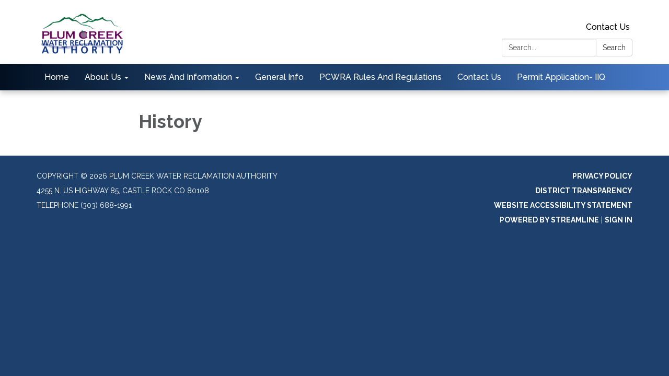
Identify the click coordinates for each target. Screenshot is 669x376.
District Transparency (583, 190)
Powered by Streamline (549, 220)
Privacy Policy (602, 176)
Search (614, 47)
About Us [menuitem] (103, 77)
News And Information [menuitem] (188, 77)
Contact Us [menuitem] (479, 77)
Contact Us (608, 27)
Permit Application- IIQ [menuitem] (561, 77)
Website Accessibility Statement (563, 205)
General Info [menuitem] (279, 77)
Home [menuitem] (56, 77)
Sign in (618, 220)
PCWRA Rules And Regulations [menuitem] (380, 77)
